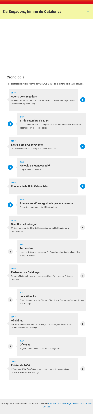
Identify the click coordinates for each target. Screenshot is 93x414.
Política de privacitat (82, 403)
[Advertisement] (46, 41)
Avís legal (67, 403)
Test (60, 403)
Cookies (46, 407)
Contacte (52, 403)
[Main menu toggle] (88, 11)
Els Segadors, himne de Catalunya (32, 11)
